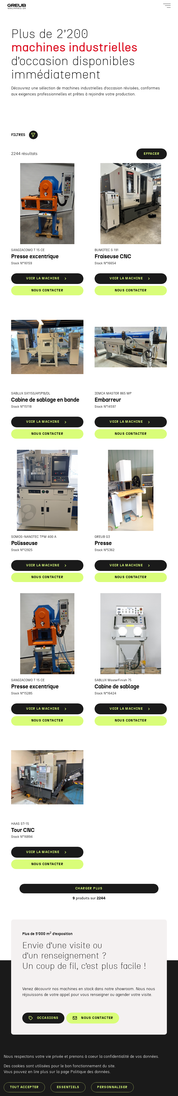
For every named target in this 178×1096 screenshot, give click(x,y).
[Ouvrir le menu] (167, 5)
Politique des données (90, 1072)
